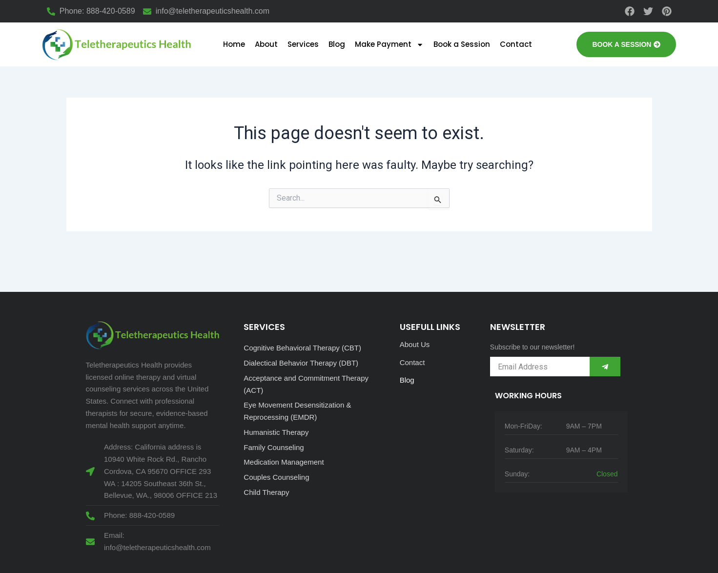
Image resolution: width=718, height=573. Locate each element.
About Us (415, 344)
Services (303, 44)
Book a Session (461, 44)
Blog (336, 44)
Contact (516, 44)
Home (234, 44)
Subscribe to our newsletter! (532, 347)
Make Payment (389, 44)
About (266, 44)
